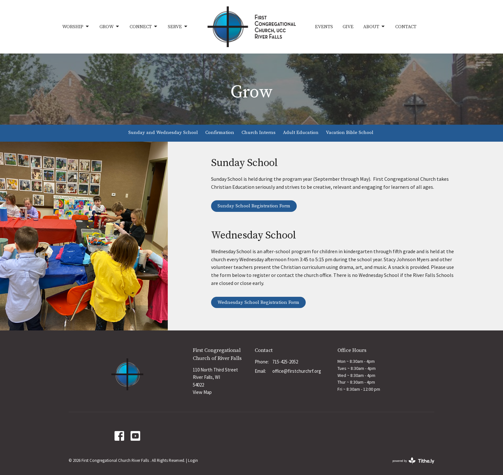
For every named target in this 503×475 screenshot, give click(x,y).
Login (193, 460)
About (374, 26)
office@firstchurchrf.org (296, 371)
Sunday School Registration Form (253, 206)
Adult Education (301, 132)
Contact (405, 27)
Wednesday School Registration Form (258, 302)
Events (324, 27)
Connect (144, 26)
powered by (413, 461)
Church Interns (259, 132)
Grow (109, 26)
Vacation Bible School (349, 132)
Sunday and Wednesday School (163, 132)
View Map (202, 392)
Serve (178, 26)
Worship (76, 26)
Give (348, 27)
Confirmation (219, 132)
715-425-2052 (285, 362)
